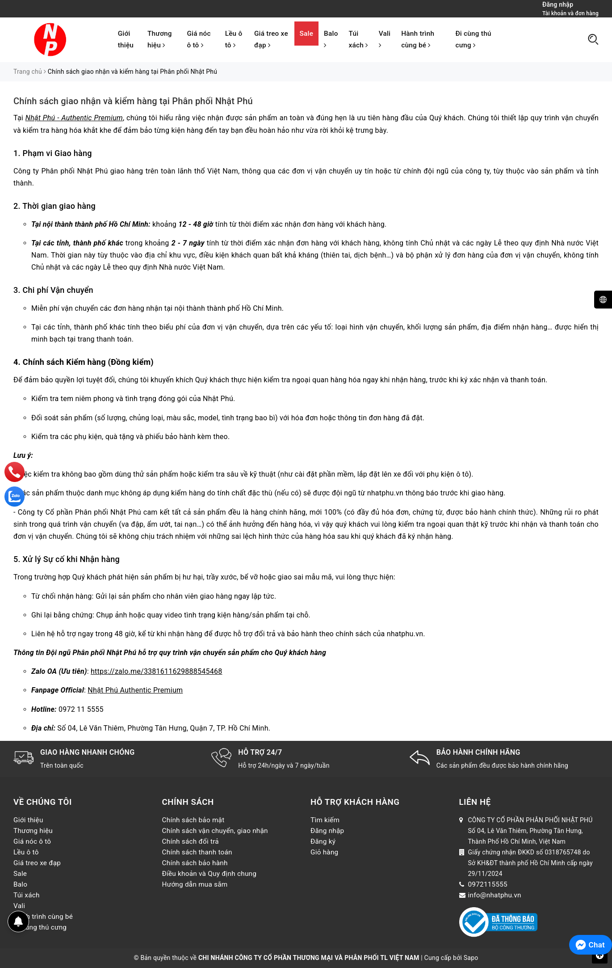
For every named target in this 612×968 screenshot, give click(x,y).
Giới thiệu (126, 39)
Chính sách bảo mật (193, 820)
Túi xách (358, 39)
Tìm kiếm (325, 820)
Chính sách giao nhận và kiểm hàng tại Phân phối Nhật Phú (133, 101)
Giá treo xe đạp (271, 39)
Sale (307, 34)
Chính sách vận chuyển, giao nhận (215, 831)
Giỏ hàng (324, 852)
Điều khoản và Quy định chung (209, 874)
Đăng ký (322, 841)
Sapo (471, 957)
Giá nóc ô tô (198, 39)
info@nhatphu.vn (494, 895)
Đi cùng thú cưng (473, 39)
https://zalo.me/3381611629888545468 (156, 671)
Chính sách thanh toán (197, 852)
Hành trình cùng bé (417, 39)
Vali (385, 39)
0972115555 (487, 884)
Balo (331, 39)
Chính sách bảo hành (195, 863)
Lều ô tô (234, 39)
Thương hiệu (159, 39)
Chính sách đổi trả (190, 841)
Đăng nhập (327, 831)
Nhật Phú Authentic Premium (135, 690)
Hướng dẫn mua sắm (195, 884)
